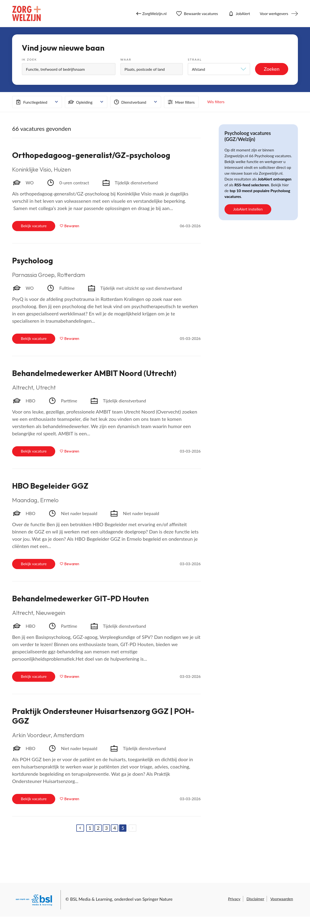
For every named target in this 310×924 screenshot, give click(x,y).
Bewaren (71, 225)
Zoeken (271, 69)
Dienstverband (129, 102)
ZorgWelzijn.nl (151, 13)
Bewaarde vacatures (197, 13)
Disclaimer (255, 898)
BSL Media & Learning (91, 899)
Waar (125, 59)
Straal (195, 59)
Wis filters (216, 101)
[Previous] (80, 828)
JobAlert (239, 13)
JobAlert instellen (248, 209)
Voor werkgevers (274, 13)
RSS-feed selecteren (251, 184)
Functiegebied (31, 102)
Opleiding (80, 102)
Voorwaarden (281, 898)
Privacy (234, 898)
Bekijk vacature (33, 225)
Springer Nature (157, 899)
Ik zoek (29, 59)
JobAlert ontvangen (274, 179)
